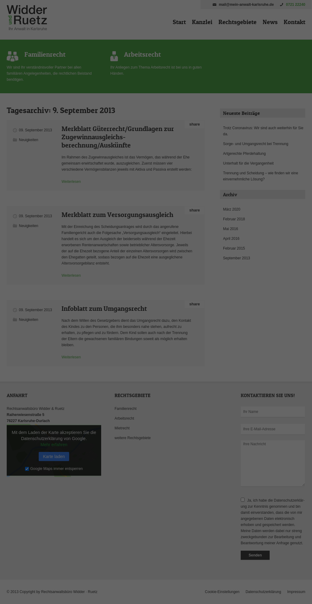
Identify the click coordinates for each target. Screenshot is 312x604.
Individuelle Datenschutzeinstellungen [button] (156, 373)
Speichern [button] (156, 337)
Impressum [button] (186, 386)
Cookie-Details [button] (129, 386)
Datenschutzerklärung (117, 278)
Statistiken (149, 298)
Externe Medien (212, 298)
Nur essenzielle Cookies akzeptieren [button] (156, 355)
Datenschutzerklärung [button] (159, 386)
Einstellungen (89, 284)
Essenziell (91, 298)
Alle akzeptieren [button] (156, 319)
